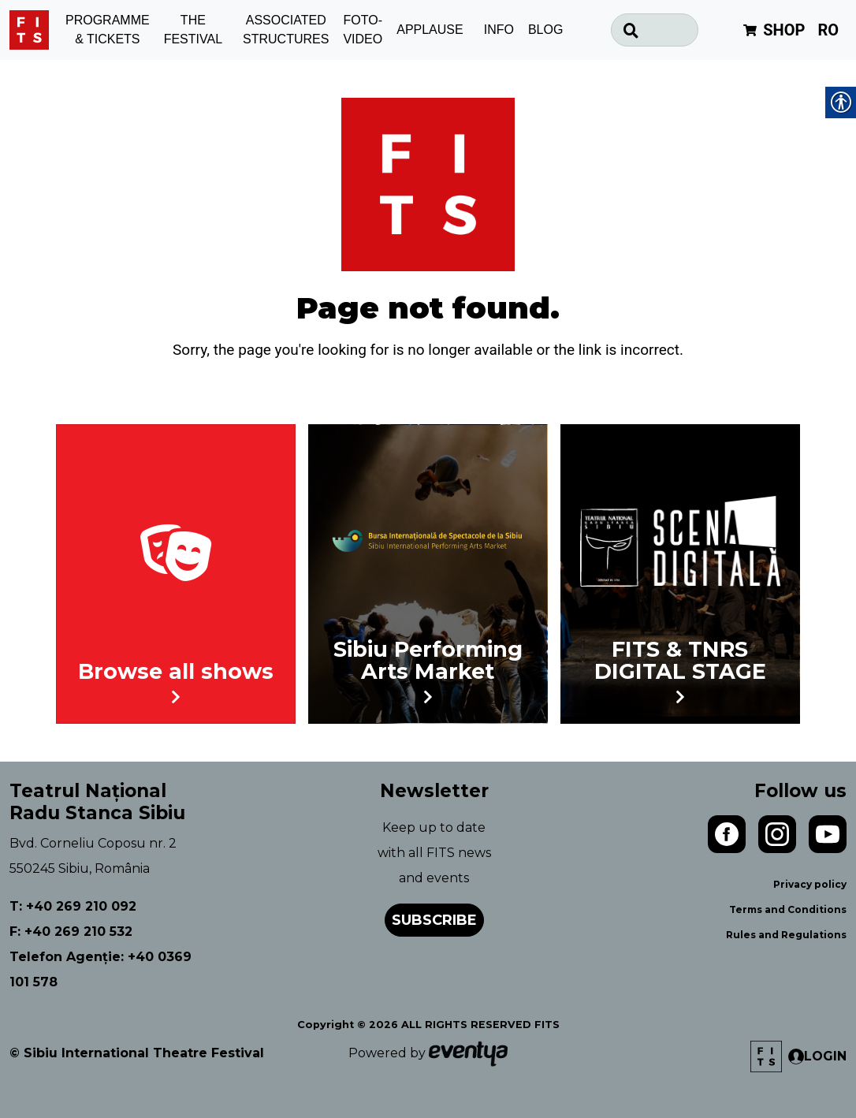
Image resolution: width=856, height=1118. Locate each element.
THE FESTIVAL (193, 30)
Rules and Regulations (786, 935)
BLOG (545, 29)
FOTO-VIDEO (362, 30)
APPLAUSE (429, 29)
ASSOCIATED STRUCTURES (286, 30)
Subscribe (434, 920)
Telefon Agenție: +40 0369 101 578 (100, 969)
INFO (499, 29)
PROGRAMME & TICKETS (107, 30)
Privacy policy (810, 884)
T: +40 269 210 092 (72, 906)
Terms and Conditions (788, 909)
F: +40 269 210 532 (70, 931)
